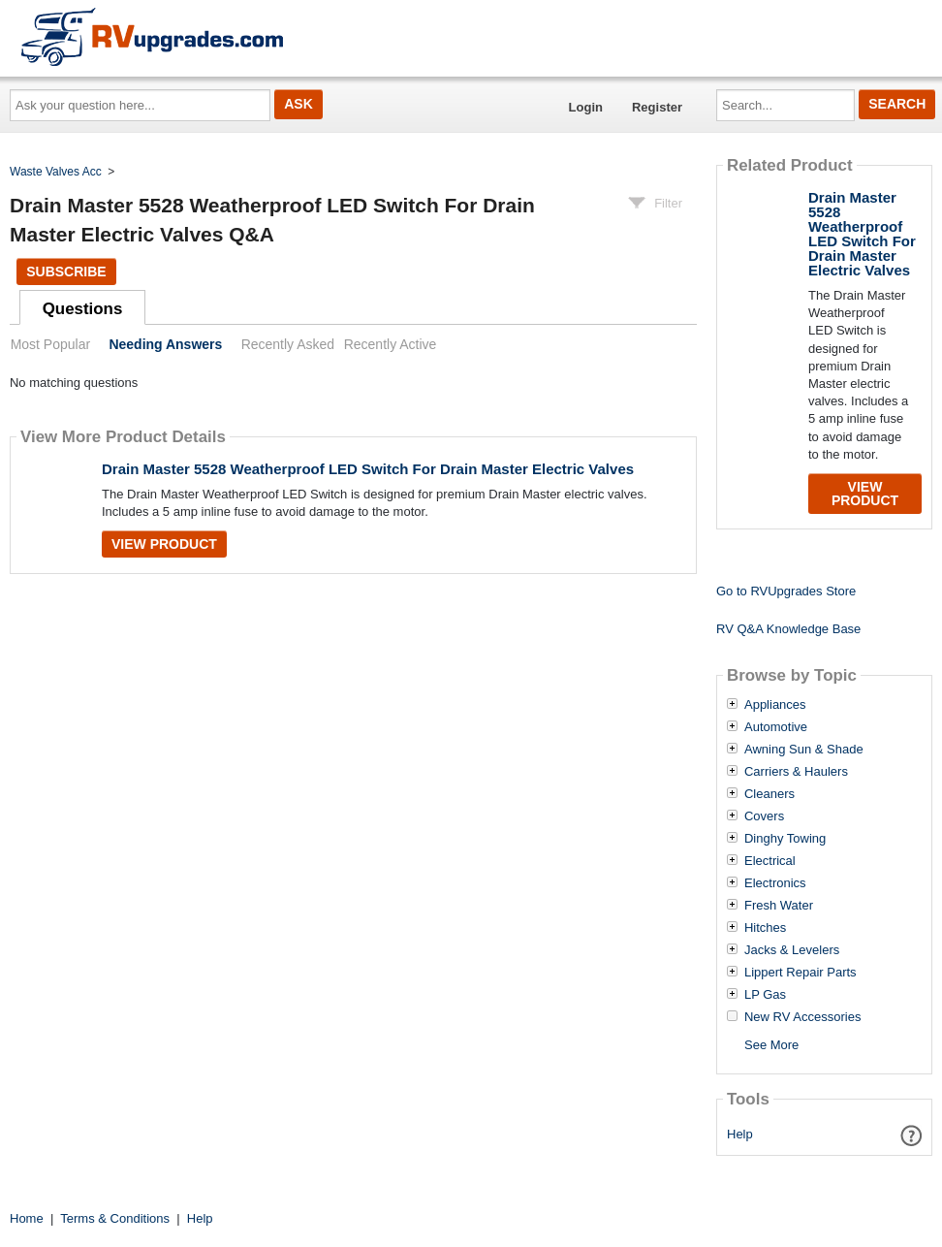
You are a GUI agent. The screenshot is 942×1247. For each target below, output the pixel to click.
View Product (164, 544)
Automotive (775, 727)
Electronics (775, 883)
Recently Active (390, 344)
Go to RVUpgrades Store (786, 591)
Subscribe (66, 271)
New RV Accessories (802, 1017)
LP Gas (765, 995)
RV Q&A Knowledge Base (788, 629)
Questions (83, 309)
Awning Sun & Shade (804, 749)
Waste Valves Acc (56, 171)
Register (657, 107)
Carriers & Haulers (796, 772)
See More (771, 1045)
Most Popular (50, 344)
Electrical (770, 861)
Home (27, 1218)
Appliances (775, 705)
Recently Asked (287, 344)
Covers (764, 816)
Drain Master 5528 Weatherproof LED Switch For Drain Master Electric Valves (368, 469)
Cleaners (769, 794)
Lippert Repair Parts (800, 972)
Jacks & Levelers (791, 950)
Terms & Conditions (115, 1218)
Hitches (765, 928)
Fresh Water (778, 905)
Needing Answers (165, 344)
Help (740, 1134)
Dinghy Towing (785, 839)
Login (586, 107)
